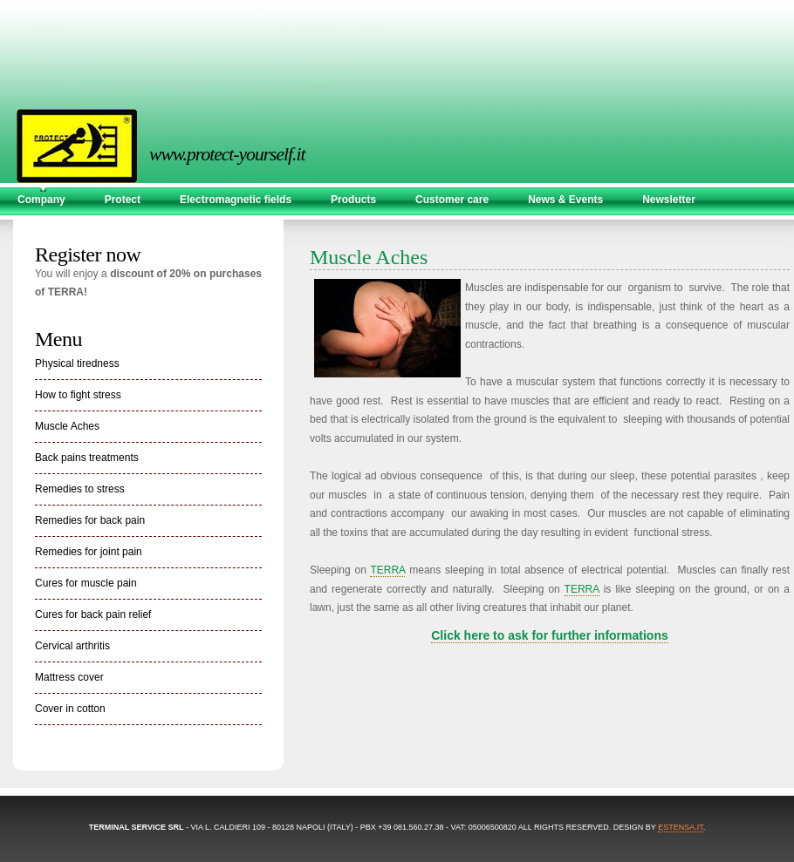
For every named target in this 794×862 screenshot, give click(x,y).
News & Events (565, 199)
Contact (37, 224)
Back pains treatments (87, 457)
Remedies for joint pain (88, 552)
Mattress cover (69, 677)
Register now (87, 254)
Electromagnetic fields (235, 199)
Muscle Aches (67, 426)
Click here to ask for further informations (549, 635)
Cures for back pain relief (93, 614)
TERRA (387, 570)
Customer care (452, 199)
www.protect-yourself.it (198, 154)
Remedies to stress (80, 489)
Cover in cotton (70, 708)
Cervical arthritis (72, 646)
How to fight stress (78, 395)
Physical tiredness (77, 363)
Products (353, 199)
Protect (122, 199)
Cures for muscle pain (86, 583)
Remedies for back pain (90, 520)
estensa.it (680, 827)
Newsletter (668, 199)
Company (41, 199)
